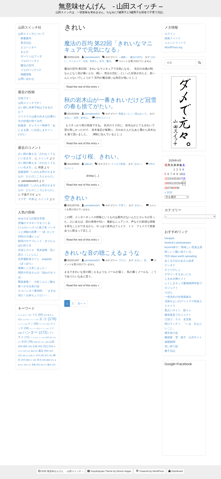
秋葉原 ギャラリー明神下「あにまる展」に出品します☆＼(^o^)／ (36, 130)
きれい (67, 117)
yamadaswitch (92, 57)
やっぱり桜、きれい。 (93, 156)
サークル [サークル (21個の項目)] (44, 324)
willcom (88, 164)
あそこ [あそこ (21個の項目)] (27, 315)
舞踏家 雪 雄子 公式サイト (183, 337)
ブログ (122, 260)
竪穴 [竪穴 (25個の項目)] (48, 355)
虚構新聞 (170, 341)
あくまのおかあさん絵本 (179, 260)
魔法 (108, 61)
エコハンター (29, 47)
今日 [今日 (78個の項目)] (27, 341)
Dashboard (175, 471)
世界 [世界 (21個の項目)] (49, 337)
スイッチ (43, 158)
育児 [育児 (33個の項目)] (41, 360)
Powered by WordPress (150, 471)
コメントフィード (175, 42)
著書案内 (26, 38)
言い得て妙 (171, 346)
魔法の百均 (27, 65)
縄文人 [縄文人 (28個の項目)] (31, 360)
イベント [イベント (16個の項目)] (33, 319)
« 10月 (168, 192)
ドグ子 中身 (26, 199)
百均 (101, 61)
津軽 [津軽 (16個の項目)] (25, 355)
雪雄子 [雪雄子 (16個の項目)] (27, 365)
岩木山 (84, 117)
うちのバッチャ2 (31, 69)
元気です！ (24, 98)
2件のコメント (103, 117)
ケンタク (170, 265)
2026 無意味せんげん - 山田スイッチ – (60, 471)
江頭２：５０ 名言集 (178, 319)
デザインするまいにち (178, 274)
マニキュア (75, 61)
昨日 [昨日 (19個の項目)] (26, 351)
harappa (169, 238)
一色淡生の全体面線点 (178, 296)
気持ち (93, 61)
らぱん (169, 292)
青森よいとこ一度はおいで (133, 113)
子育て (122, 205)
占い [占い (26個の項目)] (45, 342)
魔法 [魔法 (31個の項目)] (51, 364)
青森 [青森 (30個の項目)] (36, 364)
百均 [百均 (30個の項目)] (40, 355)
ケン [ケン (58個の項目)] (33, 323)
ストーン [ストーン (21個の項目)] (35, 328)
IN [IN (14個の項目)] (20, 315)
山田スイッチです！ (30, 103)
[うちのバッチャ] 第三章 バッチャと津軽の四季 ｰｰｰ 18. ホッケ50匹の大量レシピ (37, 232)
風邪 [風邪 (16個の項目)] (44, 365)
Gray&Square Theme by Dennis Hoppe (109, 471)
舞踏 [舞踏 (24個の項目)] (50, 360)
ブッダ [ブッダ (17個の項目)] (34, 337)
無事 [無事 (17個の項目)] (32, 355)
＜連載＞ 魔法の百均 (130, 57)
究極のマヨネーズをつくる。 (35, 223)
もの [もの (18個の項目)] (25, 319)
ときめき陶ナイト (175, 278)
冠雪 (76, 117)
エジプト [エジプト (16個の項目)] (22, 324)
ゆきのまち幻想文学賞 (31, 218)
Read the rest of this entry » (82, 86)
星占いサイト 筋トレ (178, 310)
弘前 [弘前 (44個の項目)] (37, 346)
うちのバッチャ (30, 60)
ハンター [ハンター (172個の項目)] (35, 332)
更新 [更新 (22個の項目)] (34, 351)
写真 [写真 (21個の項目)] (37, 342)
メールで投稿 (118, 164)
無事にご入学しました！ (32, 268)
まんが (25, 51)
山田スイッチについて (31, 33)
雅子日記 (170, 350)
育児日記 (26, 42)
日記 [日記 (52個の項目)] (48, 346)
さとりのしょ (173, 269)
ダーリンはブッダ (31, 56)
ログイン (170, 33)
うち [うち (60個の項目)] (37, 314)
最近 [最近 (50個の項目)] (43, 350)
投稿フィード (173, 38)
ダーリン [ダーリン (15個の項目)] (44, 328)
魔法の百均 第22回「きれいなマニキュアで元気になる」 (108, 46)
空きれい (75, 198)
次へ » (81, 303)
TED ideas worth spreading (181, 256)
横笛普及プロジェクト (178, 314)
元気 (85, 61)
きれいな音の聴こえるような (102, 253)
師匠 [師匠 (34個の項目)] (27, 346)
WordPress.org (173, 47)
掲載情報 (26, 74)
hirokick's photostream (178, 242)
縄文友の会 (171, 332)
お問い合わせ (26, 78)
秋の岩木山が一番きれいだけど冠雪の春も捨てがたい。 (110, 103)
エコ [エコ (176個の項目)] (47, 319)
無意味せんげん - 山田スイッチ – (110, 6)
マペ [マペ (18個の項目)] (42, 337)
